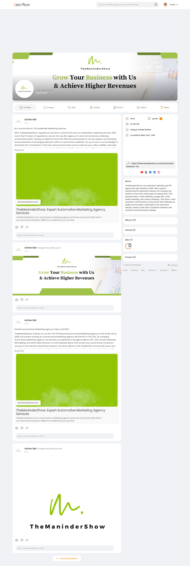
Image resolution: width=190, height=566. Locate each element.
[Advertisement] (95, 31)
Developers (164, 270)
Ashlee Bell (45, 89)
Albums (128, 220)
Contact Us (152, 270)
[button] (127, 4)
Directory (134, 270)
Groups (128, 257)
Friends (128, 230)
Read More (19, 150)
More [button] (174, 270)
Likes (127, 240)
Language (172, 265)
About (125, 270)
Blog (143, 270)
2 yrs (26, 123)
